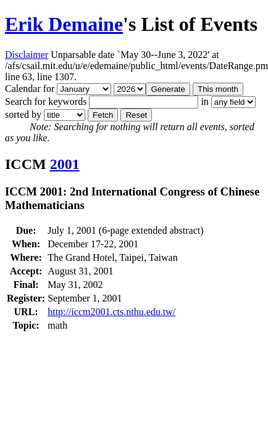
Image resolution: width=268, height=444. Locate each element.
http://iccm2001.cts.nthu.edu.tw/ (111, 311)
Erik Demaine (64, 24)
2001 (65, 164)
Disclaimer (26, 54)
